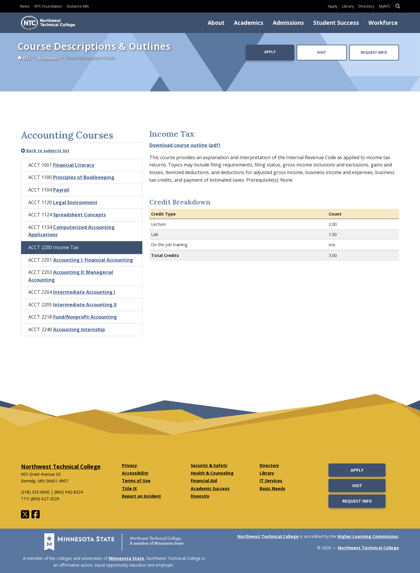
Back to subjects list (45, 150)
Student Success (336, 23)
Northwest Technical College (61, 466)
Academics (248, 23)
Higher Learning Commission (367, 536)
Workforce (383, 23)
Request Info (374, 52)
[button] (397, 6)
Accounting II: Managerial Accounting (70, 276)
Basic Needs (272, 488)
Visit (321, 52)
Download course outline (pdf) (184, 145)
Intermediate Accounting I (84, 292)
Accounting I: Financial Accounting (93, 260)
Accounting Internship (79, 329)
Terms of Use (136, 480)
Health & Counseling (212, 473)
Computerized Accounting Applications (71, 231)
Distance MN (78, 6)
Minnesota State (126, 558)
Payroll (61, 190)
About (216, 23)
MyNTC (385, 6)
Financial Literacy (73, 165)
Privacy (129, 465)
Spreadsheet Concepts (79, 214)
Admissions (288, 23)
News (25, 6)
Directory (366, 6)
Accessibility (135, 473)
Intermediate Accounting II (85, 304)
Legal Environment (75, 202)
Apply (332, 6)
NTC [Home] (24, 57)
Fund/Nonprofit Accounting (85, 317)
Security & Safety (209, 465)
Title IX (129, 488)
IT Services (271, 480)
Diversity (200, 496)
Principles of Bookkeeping (83, 177)
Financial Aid (204, 480)
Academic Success (210, 488)
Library (348, 6)
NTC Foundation (48, 6)
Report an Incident (141, 496)
